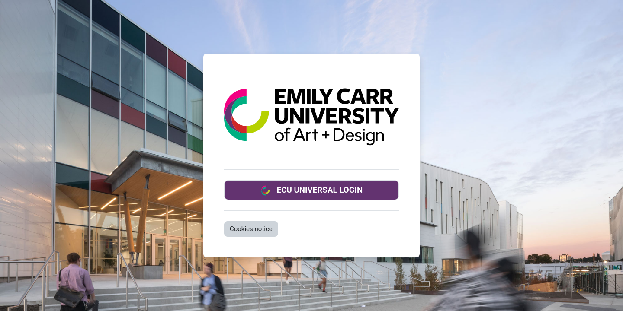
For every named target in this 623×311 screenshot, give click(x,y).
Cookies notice (251, 229)
